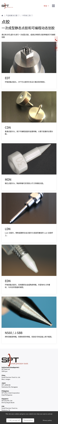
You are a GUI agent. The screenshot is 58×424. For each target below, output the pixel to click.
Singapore (5, 399)
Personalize (28, 420)
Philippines (5, 391)
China (3, 375)
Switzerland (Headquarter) (10, 367)
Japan (4, 383)
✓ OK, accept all (14, 420)
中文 (45, 6)
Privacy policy (47, 420)
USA (3, 406)
